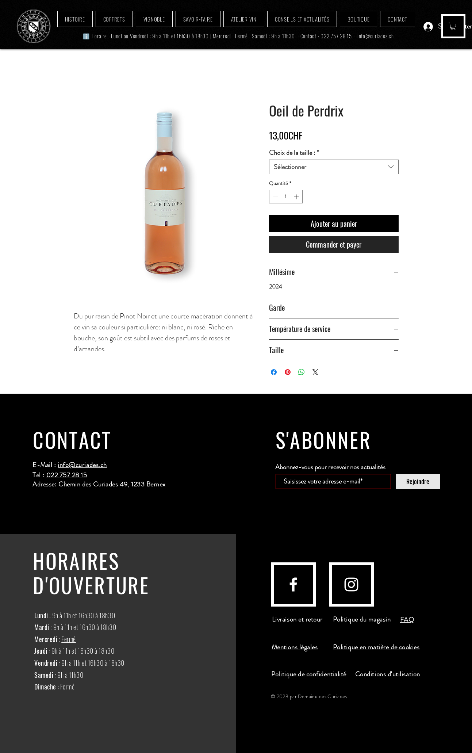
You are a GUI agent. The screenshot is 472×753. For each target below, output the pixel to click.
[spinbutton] (285, 196)
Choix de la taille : (294, 153)
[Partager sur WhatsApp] (301, 372)
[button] (453, 26)
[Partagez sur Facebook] (273, 372)
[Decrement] (274, 196)
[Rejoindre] (418, 481)
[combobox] (334, 167)
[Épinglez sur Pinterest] (287, 372)
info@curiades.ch (375, 36)
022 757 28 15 (336, 36)
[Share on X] (315, 372)
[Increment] (297, 196)
